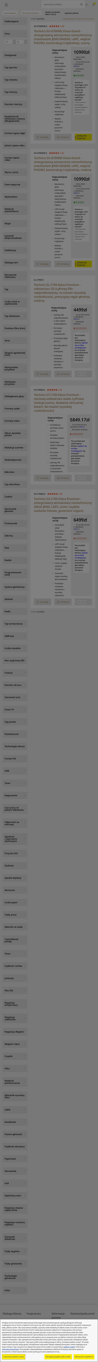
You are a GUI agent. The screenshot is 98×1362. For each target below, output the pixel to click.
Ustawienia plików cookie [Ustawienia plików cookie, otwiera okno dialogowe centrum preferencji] (13, 1357)
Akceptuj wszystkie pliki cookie (58, 1357)
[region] (49, 1340)
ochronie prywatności (10, 1349)
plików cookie (69, 1347)
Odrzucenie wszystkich (84, 1357)
